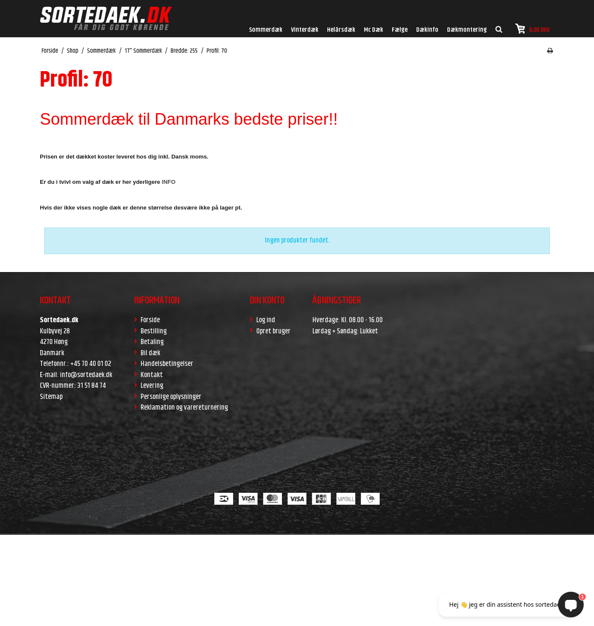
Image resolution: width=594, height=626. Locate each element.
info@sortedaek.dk (86, 374)
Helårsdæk (341, 30)
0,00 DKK (532, 29)
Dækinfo (427, 30)
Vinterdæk (304, 30)
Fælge (400, 30)
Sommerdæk (265, 30)
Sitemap (51, 396)
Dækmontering (467, 30)
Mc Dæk (373, 30)
